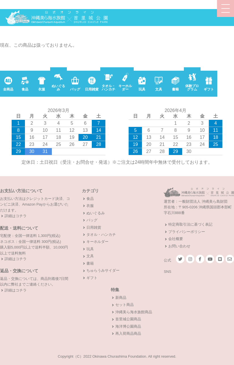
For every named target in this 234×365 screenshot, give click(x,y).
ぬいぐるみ (95, 213)
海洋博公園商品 (128, 326)
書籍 (90, 263)
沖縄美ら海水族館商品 (133, 312)
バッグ (91, 220)
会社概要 (175, 239)
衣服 (90, 206)
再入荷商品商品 (128, 333)
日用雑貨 (93, 227)
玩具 (90, 249)
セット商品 (124, 305)
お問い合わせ (179, 246)
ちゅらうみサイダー (103, 270)
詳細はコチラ (16, 216)
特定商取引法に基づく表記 (190, 224)
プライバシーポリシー (186, 232)
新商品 (120, 297)
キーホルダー (97, 241)
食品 (90, 198)
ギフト (91, 278)
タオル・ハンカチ (101, 234)
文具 (90, 256)
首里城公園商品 (128, 319)
